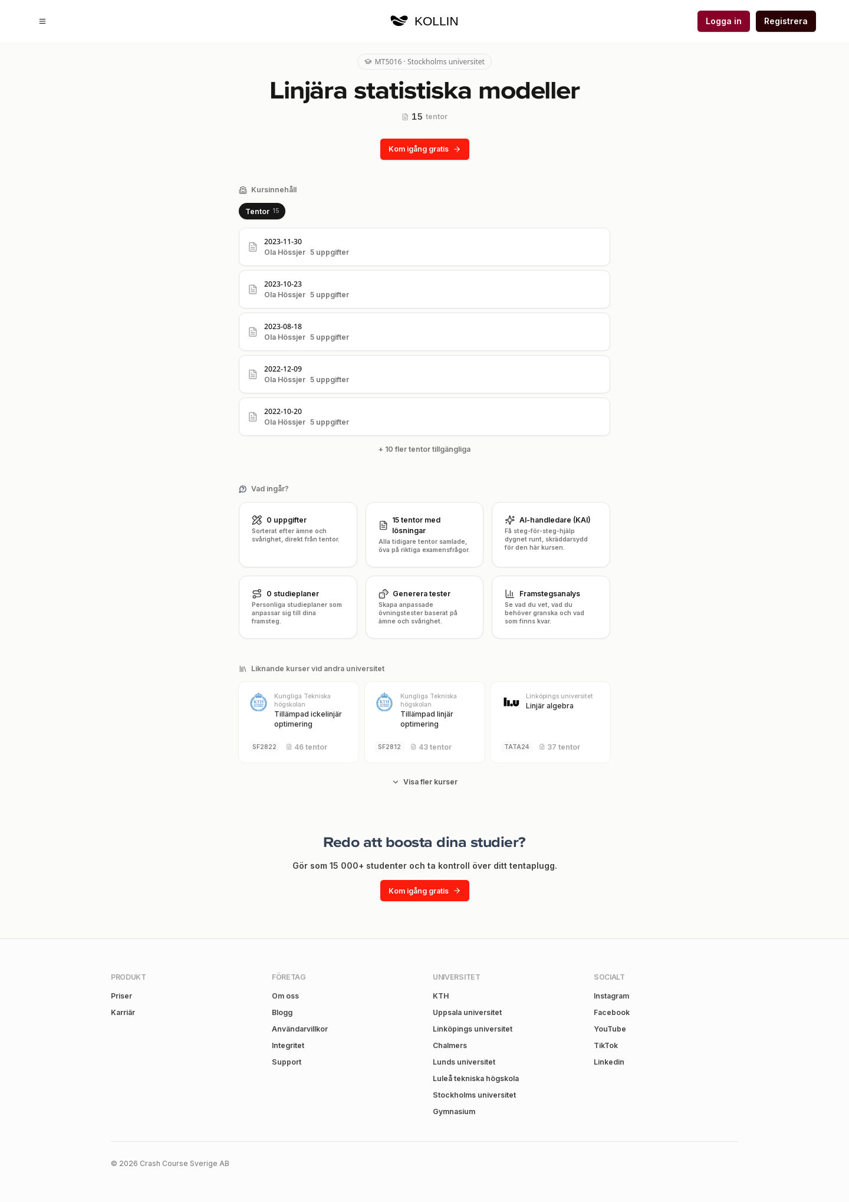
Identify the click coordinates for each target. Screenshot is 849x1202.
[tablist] (262, 211)
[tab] (262, 211)
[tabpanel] (424, 343)
